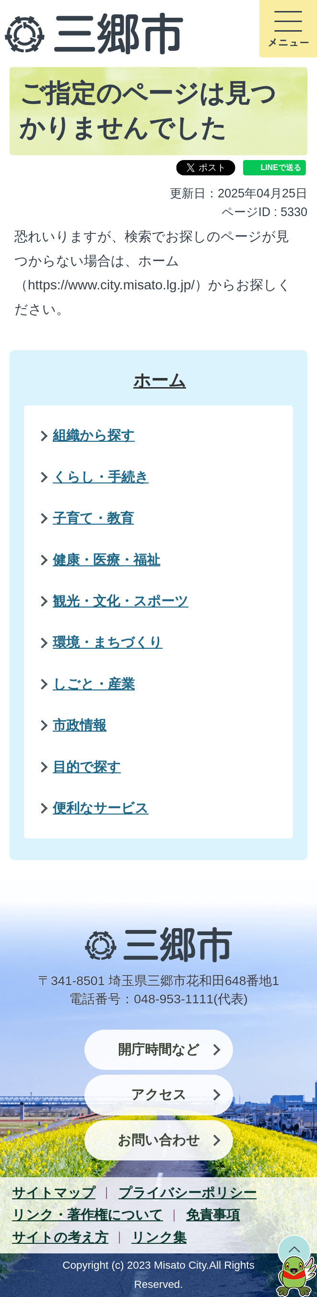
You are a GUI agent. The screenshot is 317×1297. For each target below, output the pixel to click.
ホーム (159, 380)
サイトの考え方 (60, 1237)
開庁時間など (159, 1049)
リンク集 (159, 1237)
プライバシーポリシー (187, 1192)
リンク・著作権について (87, 1214)
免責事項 (213, 1214)
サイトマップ (53, 1192)
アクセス (159, 1094)
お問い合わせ (158, 1140)
